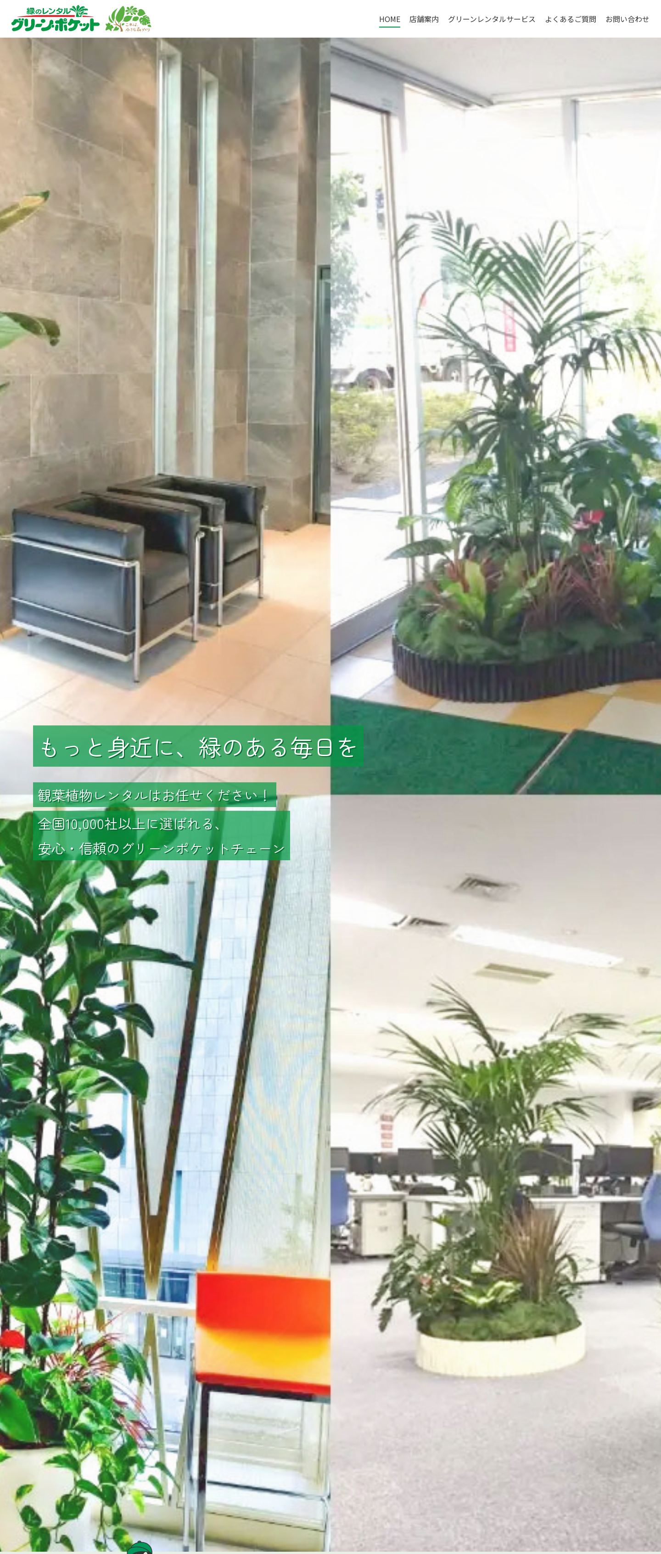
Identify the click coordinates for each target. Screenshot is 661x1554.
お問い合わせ (627, 18)
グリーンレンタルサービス (492, 18)
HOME (389, 18)
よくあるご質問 (570, 18)
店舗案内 (424, 18)
